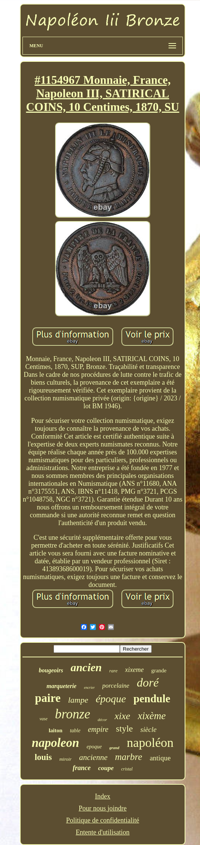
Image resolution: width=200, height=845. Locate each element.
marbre (128, 757)
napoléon (150, 742)
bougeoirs (51, 670)
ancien (85, 667)
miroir (65, 759)
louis (43, 757)
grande (159, 670)
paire (47, 698)
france (82, 768)
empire (98, 729)
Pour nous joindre (103, 808)
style (124, 728)
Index (102, 796)
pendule (151, 699)
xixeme (134, 669)
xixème (152, 715)
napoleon (55, 742)
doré (148, 682)
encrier (89, 687)
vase (43, 718)
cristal (127, 769)
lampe (78, 700)
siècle (148, 729)
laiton (56, 730)
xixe (122, 716)
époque (111, 699)
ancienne (93, 757)
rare (113, 670)
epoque (94, 746)
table (75, 730)
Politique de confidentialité (102, 820)
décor (102, 719)
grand (114, 747)
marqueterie (61, 686)
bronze (72, 714)
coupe (106, 768)
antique (160, 758)
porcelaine (115, 685)
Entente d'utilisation (103, 832)
